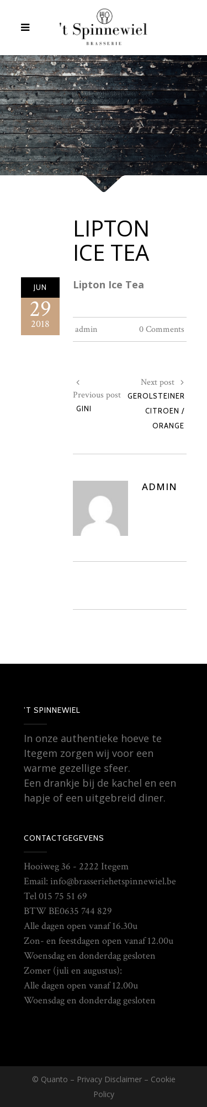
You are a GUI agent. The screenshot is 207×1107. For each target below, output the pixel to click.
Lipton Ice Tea (111, 240)
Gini (84, 408)
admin (86, 329)
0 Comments (161, 329)
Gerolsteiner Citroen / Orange (156, 410)
